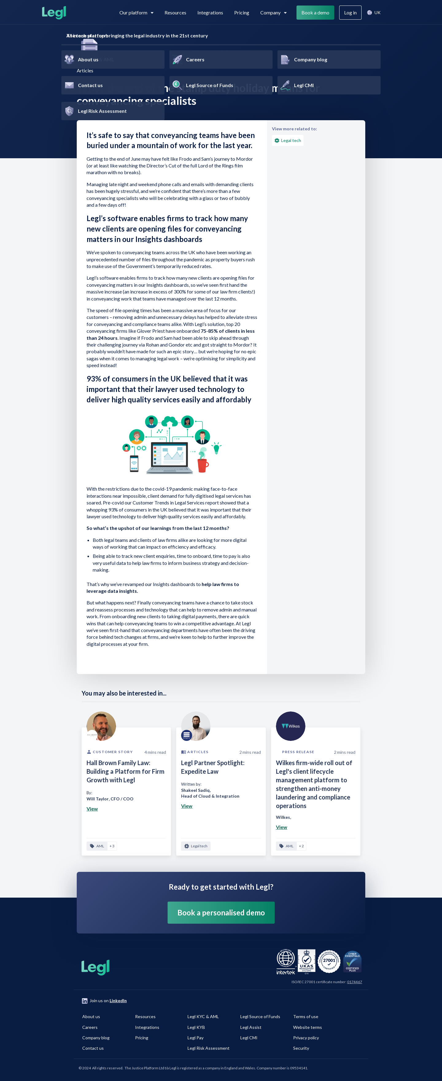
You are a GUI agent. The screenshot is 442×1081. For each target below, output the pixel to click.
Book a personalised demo (221, 912)
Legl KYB (196, 1027)
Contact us (93, 1048)
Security (301, 1048)
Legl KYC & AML (203, 1016)
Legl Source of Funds (260, 1016)
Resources (175, 12)
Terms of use (305, 1016)
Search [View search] (393, 12)
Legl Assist (251, 1027)
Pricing (241, 12)
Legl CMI (249, 1037)
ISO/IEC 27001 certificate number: (327, 982)
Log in (350, 12)
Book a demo (315, 12)
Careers (90, 1027)
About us (91, 1016)
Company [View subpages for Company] (273, 12)
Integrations (210, 12)
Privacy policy (306, 1037)
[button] (373, 12)
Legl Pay (196, 1037)
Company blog (96, 1037)
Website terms (307, 1027)
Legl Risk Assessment (209, 1048)
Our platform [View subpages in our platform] (136, 12)
